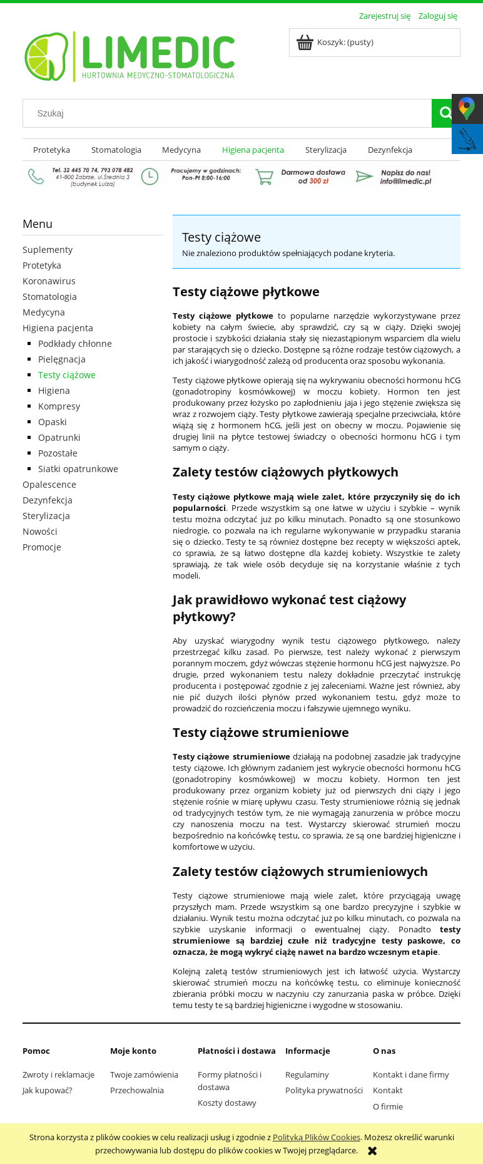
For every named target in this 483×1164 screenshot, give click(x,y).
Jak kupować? (48, 1090)
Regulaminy (307, 1074)
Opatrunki (59, 437)
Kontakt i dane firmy (411, 1074)
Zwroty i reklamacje (58, 1074)
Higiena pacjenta (58, 328)
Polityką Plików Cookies (316, 1137)
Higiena (54, 390)
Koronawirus (49, 281)
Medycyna (44, 312)
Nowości (40, 531)
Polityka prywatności (324, 1090)
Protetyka (42, 265)
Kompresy (59, 406)
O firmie (388, 1106)
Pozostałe (58, 453)
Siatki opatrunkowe (78, 469)
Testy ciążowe (67, 375)
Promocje (42, 547)
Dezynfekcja (48, 500)
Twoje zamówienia (144, 1074)
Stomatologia (50, 296)
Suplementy (48, 249)
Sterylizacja (46, 516)
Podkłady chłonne (75, 343)
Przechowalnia (137, 1090)
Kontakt (388, 1090)
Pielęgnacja (62, 359)
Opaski (52, 422)
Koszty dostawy (227, 1102)
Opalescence (49, 484)
